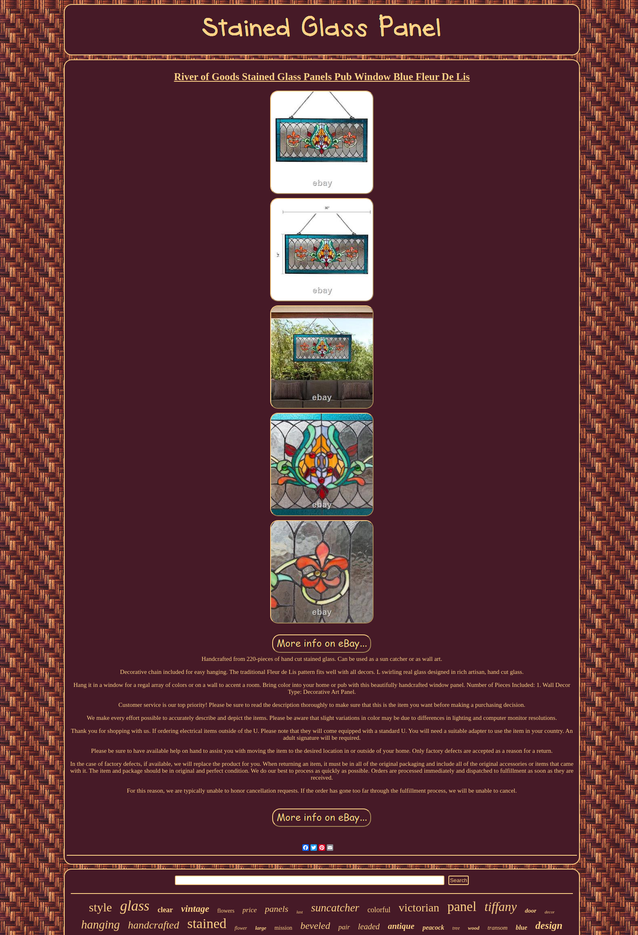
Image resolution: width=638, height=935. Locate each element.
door (530, 910)
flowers (225, 911)
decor (549, 911)
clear (165, 910)
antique (401, 926)
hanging (100, 924)
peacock (433, 927)
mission (284, 928)
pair (344, 927)
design (549, 925)
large (260, 928)
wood (473, 928)
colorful (379, 910)
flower (240, 928)
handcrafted (153, 925)
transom (497, 927)
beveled (315, 925)
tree (456, 928)
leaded (369, 926)
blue (521, 927)
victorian (419, 907)
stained (206, 923)
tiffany (501, 907)
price (250, 910)
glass (134, 906)
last (300, 911)
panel (461, 906)
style (100, 907)
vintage (195, 909)
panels (276, 909)
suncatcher (335, 908)
